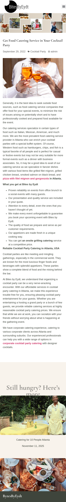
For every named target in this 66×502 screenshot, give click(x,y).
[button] (63, 6)
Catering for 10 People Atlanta (33, 439)
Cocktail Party (38, 51)
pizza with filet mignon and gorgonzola (26, 178)
